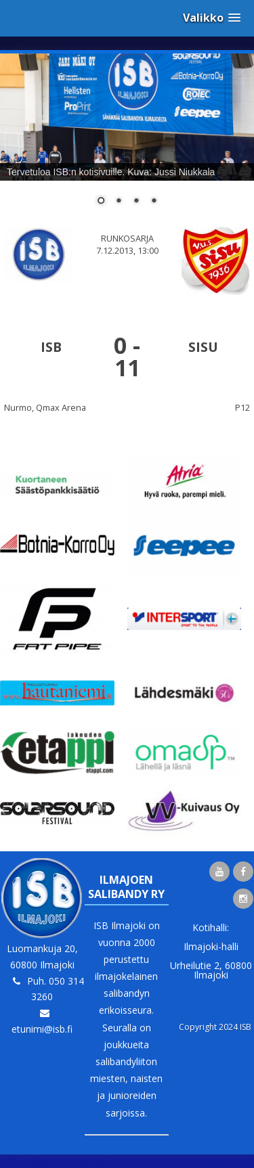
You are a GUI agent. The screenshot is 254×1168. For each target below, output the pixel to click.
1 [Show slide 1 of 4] (100, 201)
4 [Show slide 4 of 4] (153, 201)
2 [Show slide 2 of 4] (118, 201)
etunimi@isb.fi (42, 1029)
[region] (127, 138)
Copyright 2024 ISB (215, 1027)
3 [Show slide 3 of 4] (136, 201)
